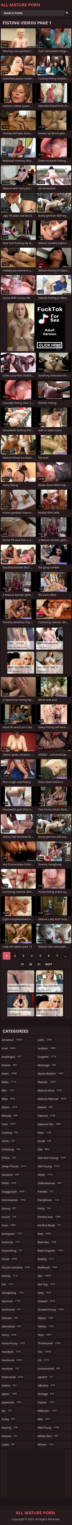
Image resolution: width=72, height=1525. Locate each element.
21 (39, 964)
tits (45, 1351)
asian (10, 1073)
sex (45, 1276)
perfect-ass (49, 1217)
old (44, 1149)
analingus (12, 1056)
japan (10, 1394)
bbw (9, 1099)
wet (44, 1419)
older (46, 1174)
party (45, 1208)
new (45, 1132)
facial (10, 1259)
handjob (12, 1351)
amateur (12, 1040)
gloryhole (12, 1326)
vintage (46, 1394)
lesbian (47, 1048)
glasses (10, 1318)
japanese (12, 1402)
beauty (10, 1115)
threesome (49, 1343)
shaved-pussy (51, 1309)
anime (10, 1065)
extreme (12, 1242)
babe (9, 1082)
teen (45, 1335)
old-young (49, 1166)
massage (47, 1065)
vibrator (47, 1385)
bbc (8, 1090)
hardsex (11, 1368)
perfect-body (50, 1225)
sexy (45, 1292)
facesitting (13, 1250)
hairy (9, 1335)
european (12, 1233)
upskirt (46, 1377)
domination (14, 1200)
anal (9, 1048)
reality (46, 1259)
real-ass (47, 1242)
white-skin (48, 1436)
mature (47, 1082)
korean (10, 1436)
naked (46, 1107)
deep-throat (14, 1166)
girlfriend (12, 1309)
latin (45, 1040)
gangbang (13, 1292)
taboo (46, 1318)
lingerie (47, 1056)
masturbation (51, 1073)
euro (9, 1225)
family (10, 1276)
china (9, 1158)
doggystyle (13, 1191)
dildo (9, 1183)
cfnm (9, 1141)
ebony (9, 1208)
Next (48, 964)
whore (46, 1444)
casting (10, 1132)
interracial (13, 1377)
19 (22, 964)
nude (45, 1141)
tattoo (46, 1326)
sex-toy (47, 1284)
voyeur (46, 1402)
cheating (11, 1149)
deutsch (11, 1174)
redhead (48, 1267)
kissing (10, 1427)
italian (9, 1385)
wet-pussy (49, 1427)
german (11, 1301)
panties (46, 1191)
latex (9, 1444)
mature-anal (50, 1090)
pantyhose (49, 1200)
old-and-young (52, 1158)
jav (7, 1410)
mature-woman (52, 1099)
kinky (9, 1419)
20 (30, 964)
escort (9, 1217)
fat (8, 1284)
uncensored (49, 1368)
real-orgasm (51, 1250)
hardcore (12, 1360)
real (45, 1233)
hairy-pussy (14, 1343)
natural (47, 1115)
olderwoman (50, 1183)
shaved (47, 1301)
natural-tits (50, 1124)
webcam (48, 1410)
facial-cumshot (16, 1267)
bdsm (10, 1107)
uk (44, 1360)
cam (9, 1124)
